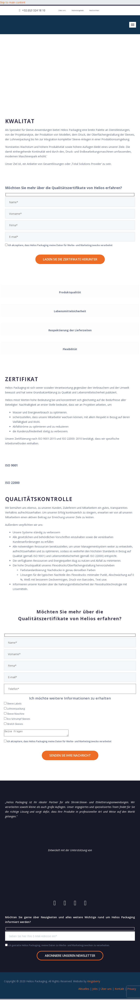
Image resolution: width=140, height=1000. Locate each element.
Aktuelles (83, 990)
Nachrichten (94, 10)
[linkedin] (75, 904)
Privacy (131, 990)
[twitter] (85, 904)
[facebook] (65, 904)
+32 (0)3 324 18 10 (33, 10)
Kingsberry (93, 982)
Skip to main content (12, 2)
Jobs (95, 990)
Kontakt (119, 990)
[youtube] (54, 904)
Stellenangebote (78, 10)
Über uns (62, 10)
